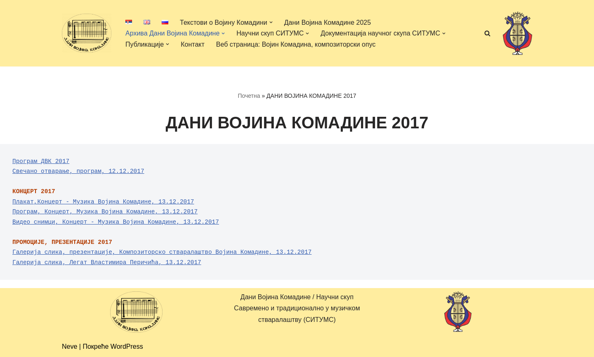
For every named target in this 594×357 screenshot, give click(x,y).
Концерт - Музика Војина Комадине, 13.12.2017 (140, 222)
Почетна (249, 95)
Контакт (193, 44)
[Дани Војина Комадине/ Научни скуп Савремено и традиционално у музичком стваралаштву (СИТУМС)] (86, 33)
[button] (271, 22)
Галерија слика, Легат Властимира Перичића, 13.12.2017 (106, 262)
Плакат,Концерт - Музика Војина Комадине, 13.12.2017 (103, 202)
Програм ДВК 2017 (40, 161)
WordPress (127, 346)
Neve (69, 346)
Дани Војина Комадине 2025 (327, 22)
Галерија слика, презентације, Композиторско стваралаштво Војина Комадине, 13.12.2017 (161, 252)
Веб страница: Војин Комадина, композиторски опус (296, 44)
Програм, (28, 211)
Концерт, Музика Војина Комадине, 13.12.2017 (121, 211)
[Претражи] (487, 33)
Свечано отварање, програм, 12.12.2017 (78, 171)
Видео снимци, (37, 222)
